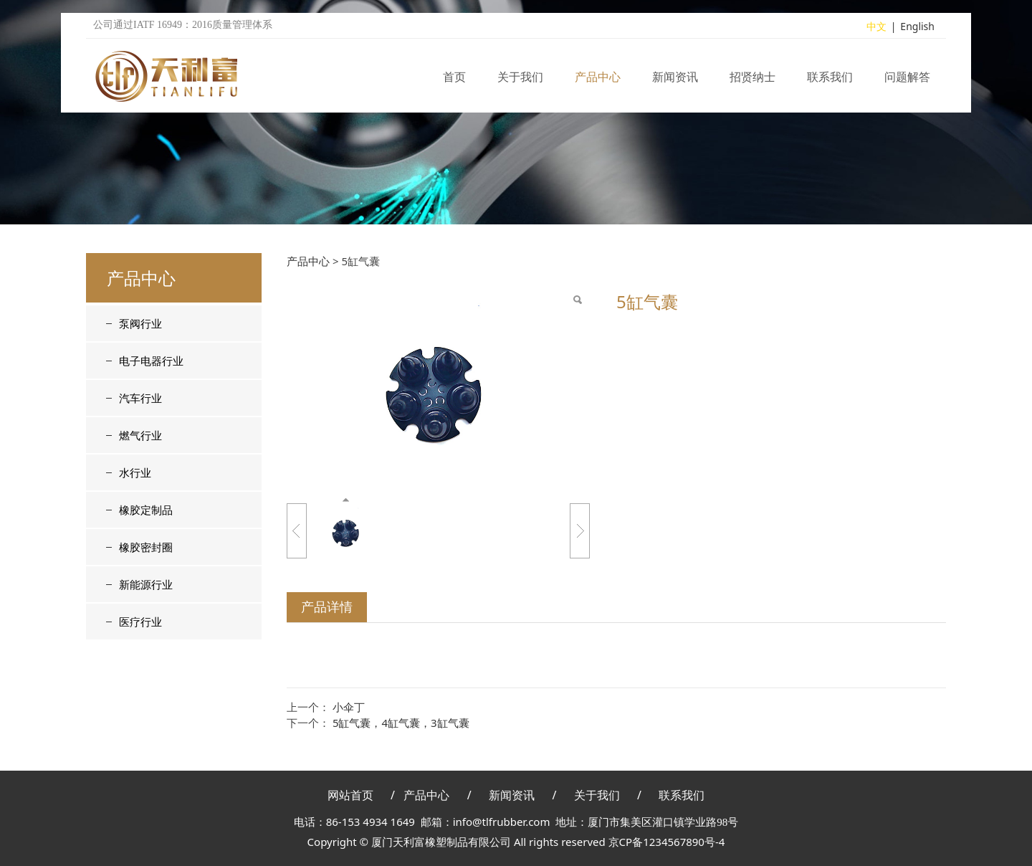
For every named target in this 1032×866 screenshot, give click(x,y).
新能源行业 (146, 584)
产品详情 (327, 606)
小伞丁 (349, 707)
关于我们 (520, 82)
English (917, 31)
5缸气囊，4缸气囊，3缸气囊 (401, 722)
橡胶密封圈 (146, 547)
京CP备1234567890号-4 (666, 841)
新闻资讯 (675, 82)
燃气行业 (140, 435)
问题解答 (907, 82)
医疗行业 (140, 621)
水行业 (135, 472)
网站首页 (350, 795)
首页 (454, 82)
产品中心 (598, 82)
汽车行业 (140, 398)
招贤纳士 (752, 82)
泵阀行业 (140, 323)
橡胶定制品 (146, 510)
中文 (876, 31)
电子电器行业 (151, 360)
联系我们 (830, 82)
